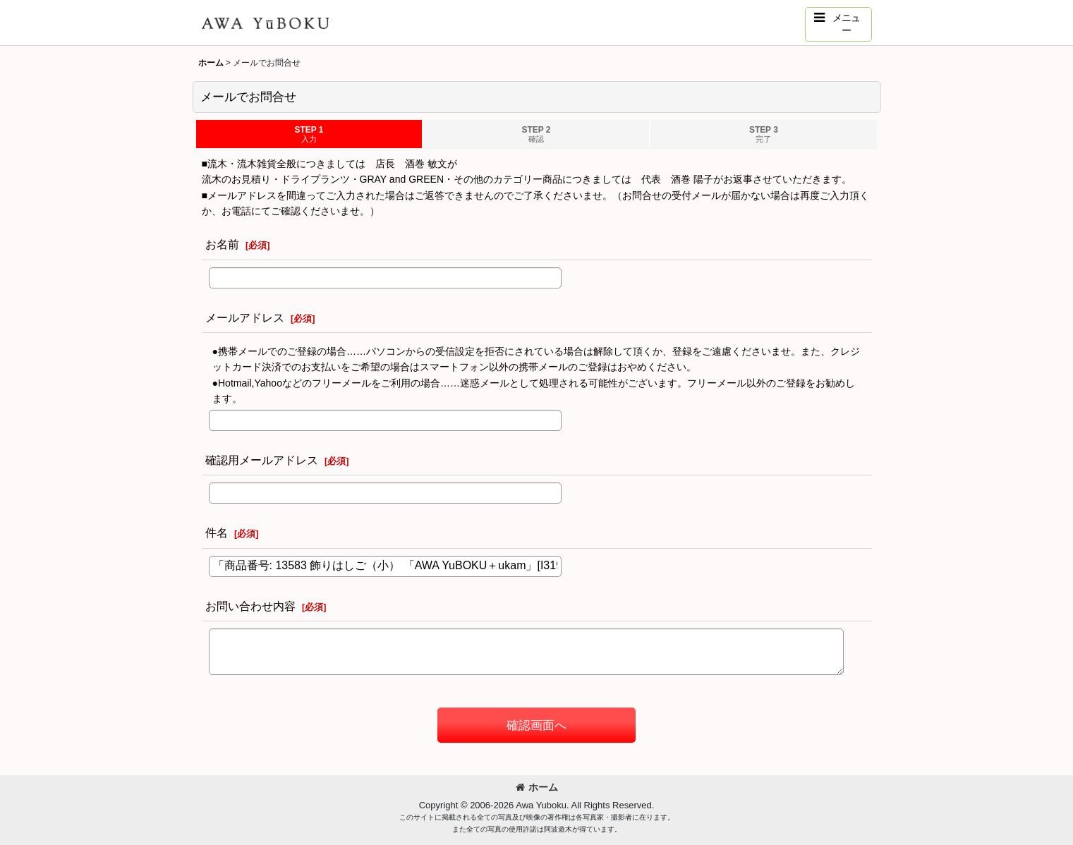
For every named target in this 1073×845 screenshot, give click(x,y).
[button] (838, 24)
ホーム (537, 787)
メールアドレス (244, 317)
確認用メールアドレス (261, 460)
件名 (216, 532)
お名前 (222, 244)
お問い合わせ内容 (250, 606)
